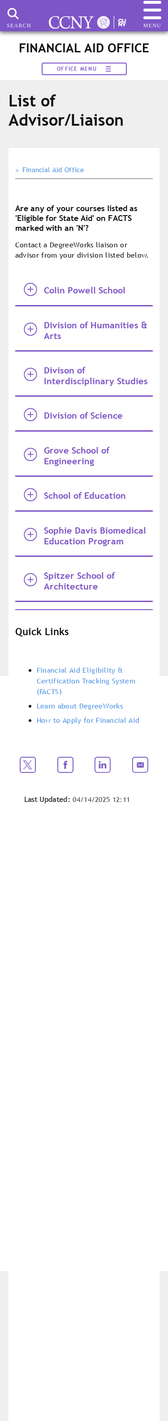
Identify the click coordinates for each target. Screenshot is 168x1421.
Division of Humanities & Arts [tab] (85, 330)
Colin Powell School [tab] (74, 290)
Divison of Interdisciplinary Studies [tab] (86, 376)
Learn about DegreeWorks (80, 706)
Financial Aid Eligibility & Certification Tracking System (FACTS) (86, 680)
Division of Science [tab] (73, 415)
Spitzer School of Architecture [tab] (69, 581)
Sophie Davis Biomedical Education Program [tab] (85, 536)
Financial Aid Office (53, 170)
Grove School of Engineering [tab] (66, 456)
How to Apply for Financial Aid (88, 720)
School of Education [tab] (75, 495)
